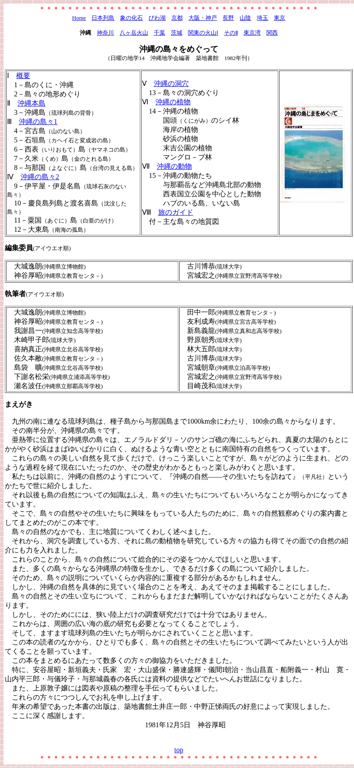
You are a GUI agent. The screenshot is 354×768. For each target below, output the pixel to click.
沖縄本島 (32, 103)
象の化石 (131, 17)
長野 (228, 17)
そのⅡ (231, 32)
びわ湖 (157, 17)
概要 (23, 75)
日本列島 (103, 17)
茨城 (176, 32)
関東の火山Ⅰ (203, 32)
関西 (272, 32)
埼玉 (262, 17)
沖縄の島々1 (38, 121)
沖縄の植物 (173, 102)
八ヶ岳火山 (134, 32)
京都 (177, 17)
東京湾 (252, 32)
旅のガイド (175, 212)
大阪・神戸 (202, 17)
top (178, 750)
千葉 (159, 32)
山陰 (245, 17)
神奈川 (105, 32)
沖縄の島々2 (40, 176)
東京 (279, 17)
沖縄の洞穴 (171, 83)
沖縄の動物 (174, 166)
